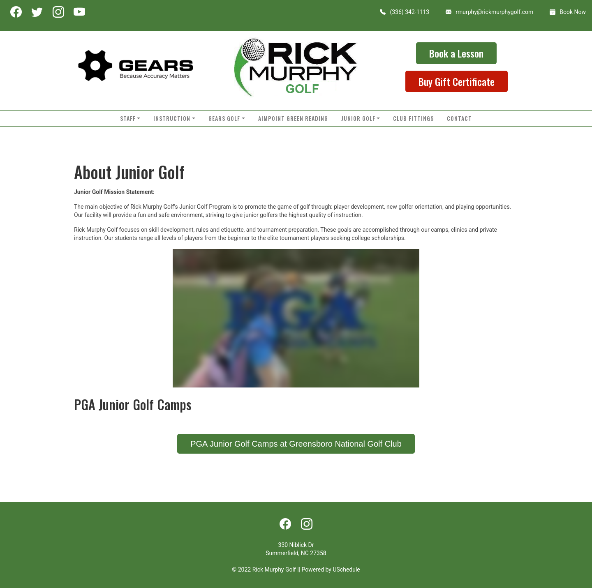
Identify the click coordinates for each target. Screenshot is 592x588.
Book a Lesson (456, 53)
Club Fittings (413, 118)
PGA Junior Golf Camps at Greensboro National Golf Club (296, 443)
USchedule (346, 569)
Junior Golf (358, 118)
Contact (459, 118)
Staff (128, 118)
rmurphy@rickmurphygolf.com (494, 12)
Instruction (171, 118)
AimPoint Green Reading (293, 118)
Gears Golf (224, 118)
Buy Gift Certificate (457, 81)
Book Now (573, 12)
